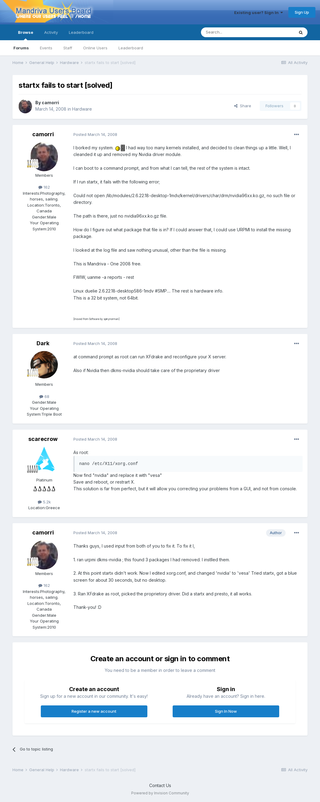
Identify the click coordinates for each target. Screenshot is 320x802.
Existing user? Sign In (258, 12)
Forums (21, 47)
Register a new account (94, 711)
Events (46, 47)
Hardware (82, 109)
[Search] (232, 32)
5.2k (44, 501)
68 (44, 396)
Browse (25, 35)
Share (242, 105)
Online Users (95, 47)
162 (44, 187)
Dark (43, 343)
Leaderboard (130, 47)
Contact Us (160, 785)
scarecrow (43, 439)
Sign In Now (226, 711)
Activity (51, 32)
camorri (50, 102)
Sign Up (302, 12)
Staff (67, 47)
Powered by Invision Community (160, 793)
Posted (95, 134)
